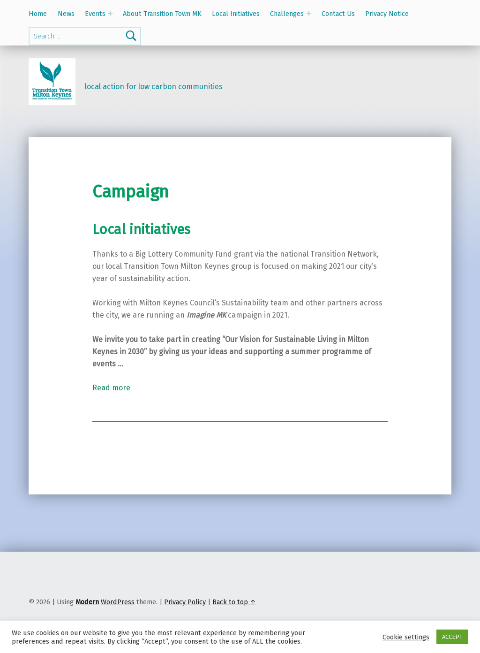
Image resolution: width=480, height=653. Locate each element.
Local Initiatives (236, 13)
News (66, 13)
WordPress (118, 602)
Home (38, 13)
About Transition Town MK (162, 13)
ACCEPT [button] (452, 636)
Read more (111, 387)
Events (95, 13)
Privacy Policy (185, 602)
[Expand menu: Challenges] (309, 13)
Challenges (287, 13)
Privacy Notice (387, 13)
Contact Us (338, 13)
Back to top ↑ (234, 602)
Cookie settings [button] (405, 637)
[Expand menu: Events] (110, 13)
